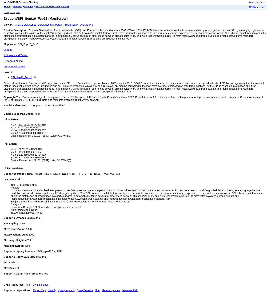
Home (7, 6)
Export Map (39, 290)
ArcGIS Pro (86, 24)
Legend (8, 49)
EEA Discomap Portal (50, 24)
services (17, 6)
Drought (28, 6)
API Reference (257, 7)
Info (28, 284)
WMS (18, 13)
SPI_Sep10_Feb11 (21, 77)
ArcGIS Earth (71, 24)
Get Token (260, 2)
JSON (6, 13)
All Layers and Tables (16, 55)
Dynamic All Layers (14, 66)
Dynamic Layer (41, 284)
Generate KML (130, 290)
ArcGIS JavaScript (25, 24)
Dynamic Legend (13, 61)
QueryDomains (85, 290)
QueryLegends (66, 290)
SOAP (12, 13)
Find (97, 290)
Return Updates (111, 290)
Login (251, 2)
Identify (52, 290)
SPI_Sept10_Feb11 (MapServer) (52, 6)
